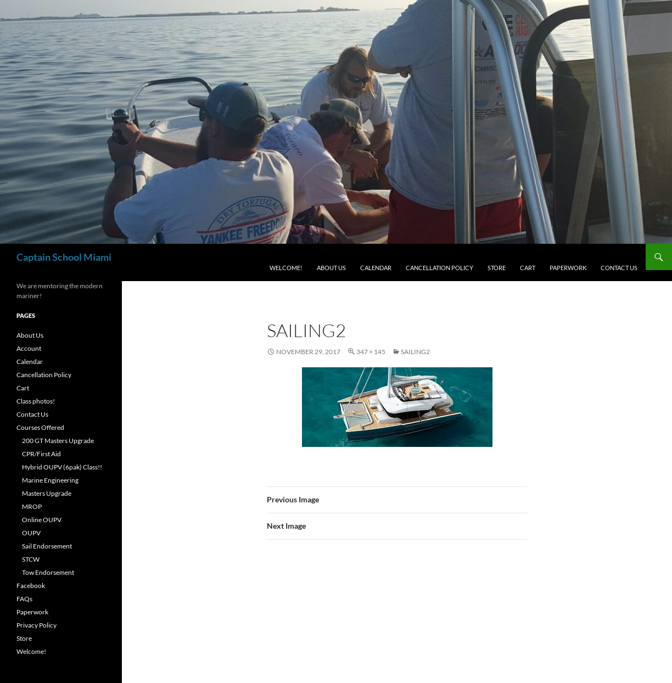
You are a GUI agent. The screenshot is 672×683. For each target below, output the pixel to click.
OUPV (31, 533)
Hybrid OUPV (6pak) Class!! (62, 467)
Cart (527, 267)
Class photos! (35, 401)
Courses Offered (40, 427)
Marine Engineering (50, 480)
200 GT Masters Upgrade (58, 440)
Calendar (375, 267)
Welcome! (286, 267)
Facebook (30, 585)
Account (28, 348)
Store (497, 267)
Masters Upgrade (46, 493)
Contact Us (619, 267)
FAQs (24, 599)
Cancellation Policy (439, 267)
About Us (331, 267)
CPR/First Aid (41, 454)
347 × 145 (370, 352)
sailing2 (415, 352)
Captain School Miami (63, 257)
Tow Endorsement (48, 572)
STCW (31, 559)
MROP (32, 506)
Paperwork (568, 267)
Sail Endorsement (47, 546)
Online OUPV (41, 520)
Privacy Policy (36, 625)
